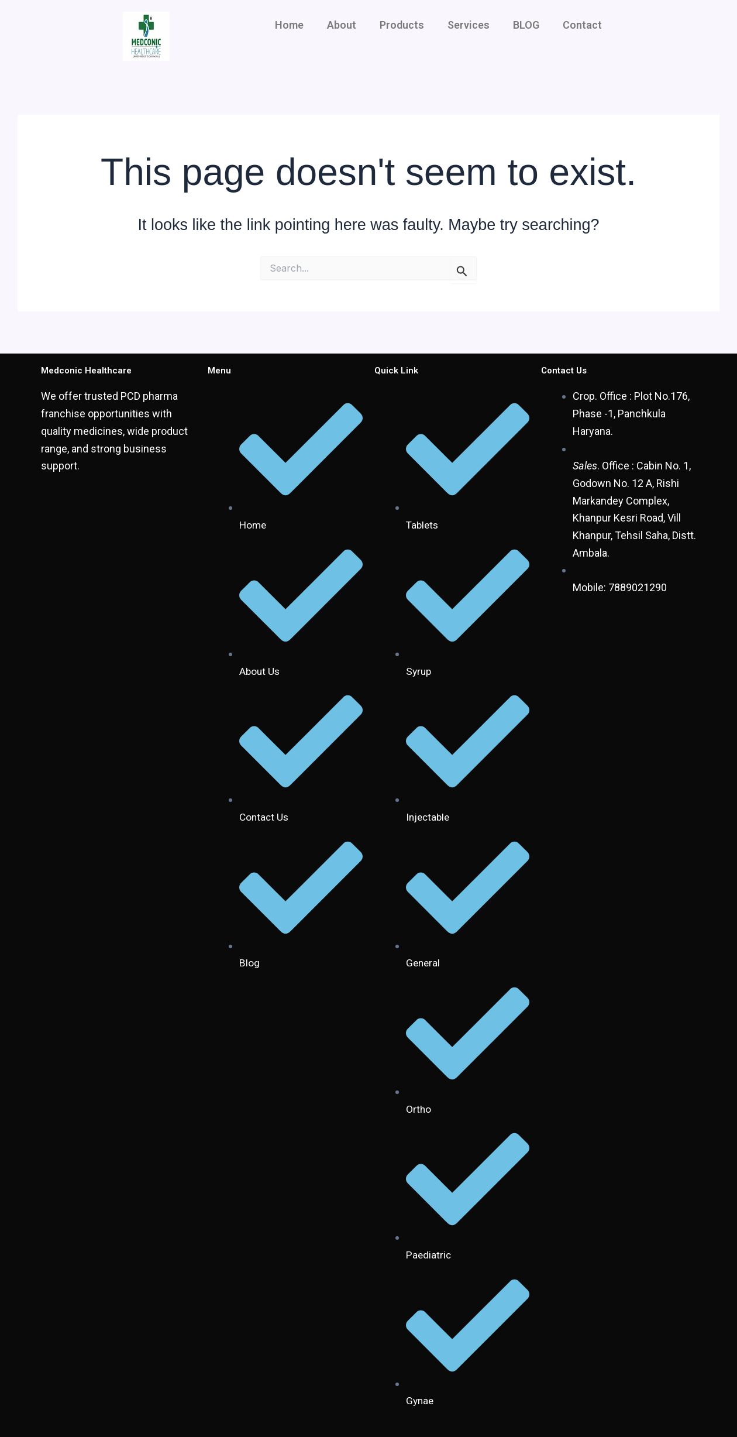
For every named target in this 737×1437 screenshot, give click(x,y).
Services (468, 25)
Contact (582, 25)
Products (402, 25)
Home (289, 25)
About (341, 25)
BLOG (526, 25)
